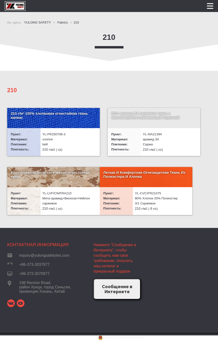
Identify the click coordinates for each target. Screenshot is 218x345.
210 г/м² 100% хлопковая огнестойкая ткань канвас (34, 116)
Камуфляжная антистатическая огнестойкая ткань (179, 118)
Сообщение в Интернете (117, 294)
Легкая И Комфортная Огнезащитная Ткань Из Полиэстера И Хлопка (32, 180)
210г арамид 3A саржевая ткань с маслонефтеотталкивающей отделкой (107, 120)
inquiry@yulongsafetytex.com (44, 260)
